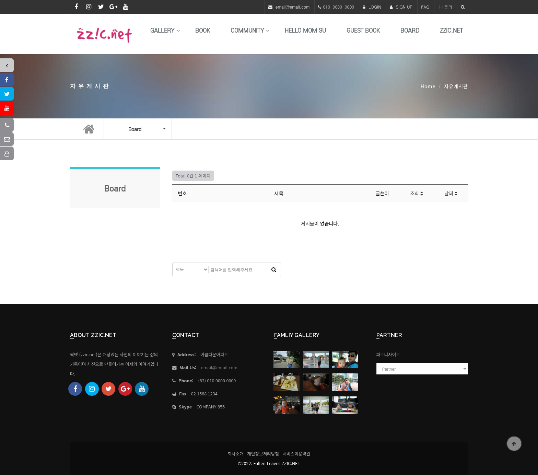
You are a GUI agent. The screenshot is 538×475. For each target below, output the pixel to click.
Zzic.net (451, 30)
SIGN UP (401, 7)
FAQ (425, 7)
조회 (416, 193)
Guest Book (363, 30)
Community (247, 30)
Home (428, 86)
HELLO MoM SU (305, 30)
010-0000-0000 (338, 7)
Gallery (162, 30)
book (202, 30)
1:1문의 (445, 7)
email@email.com (293, 7)
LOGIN (372, 7)
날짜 (450, 193)
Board (409, 30)
